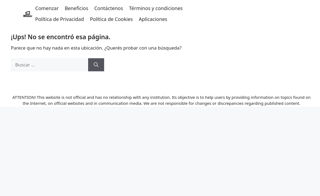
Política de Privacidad (59, 19)
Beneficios (76, 8)
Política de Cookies (111, 19)
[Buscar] (96, 64)
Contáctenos (108, 8)
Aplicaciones (153, 19)
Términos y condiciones (156, 8)
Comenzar (47, 8)
